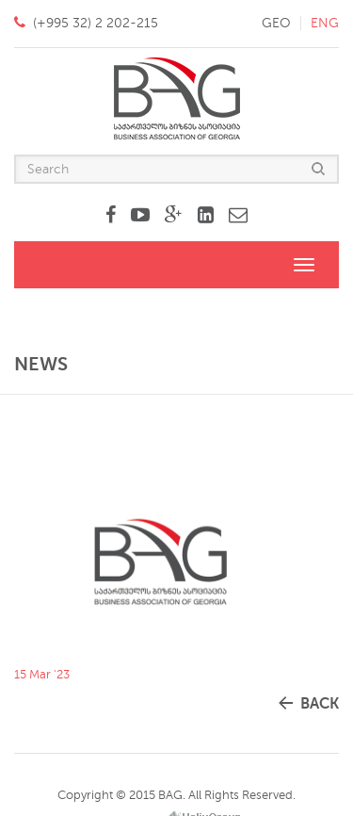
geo (276, 23)
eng (325, 23)
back (319, 703)
